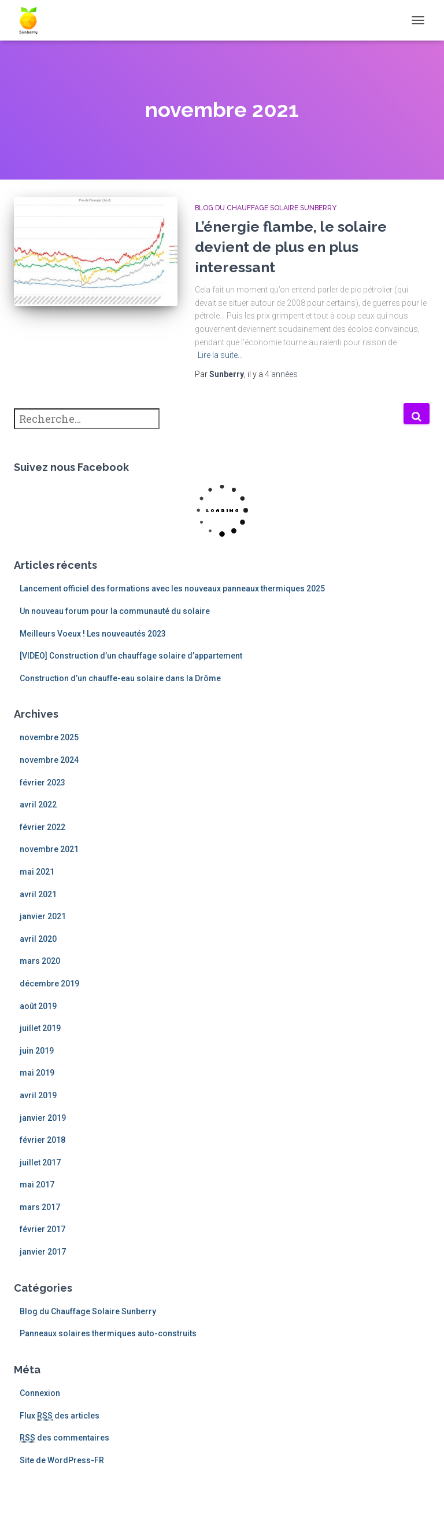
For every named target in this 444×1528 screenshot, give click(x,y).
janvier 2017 (43, 1251)
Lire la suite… (220, 355)
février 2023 (42, 782)
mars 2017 (40, 1207)
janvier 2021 (43, 916)
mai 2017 (37, 1184)
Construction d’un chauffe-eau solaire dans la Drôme (120, 678)
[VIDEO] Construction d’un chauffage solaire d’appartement (131, 655)
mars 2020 (40, 961)
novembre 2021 (49, 849)
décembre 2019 (49, 983)
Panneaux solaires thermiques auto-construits (108, 1333)
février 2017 (42, 1229)
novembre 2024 (49, 760)
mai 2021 (37, 871)
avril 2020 (38, 939)
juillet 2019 (40, 1028)
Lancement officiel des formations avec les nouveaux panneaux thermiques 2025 (172, 588)
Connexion (40, 1393)
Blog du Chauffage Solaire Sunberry (265, 208)
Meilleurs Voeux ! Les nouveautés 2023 (93, 633)
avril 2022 (38, 804)
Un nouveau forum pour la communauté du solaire (115, 611)
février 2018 (42, 1140)
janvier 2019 (43, 1118)
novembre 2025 (49, 737)
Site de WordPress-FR (62, 1460)
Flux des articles (59, 1416)
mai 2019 (37, 1072)
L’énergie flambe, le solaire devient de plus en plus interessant (291, 247)
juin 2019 (37, 1050)
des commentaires (64, 1438)
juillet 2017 (40, 1162)
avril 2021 (38, 894)
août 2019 (38, 1006)
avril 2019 (38, 1095)
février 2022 (42, 827)
